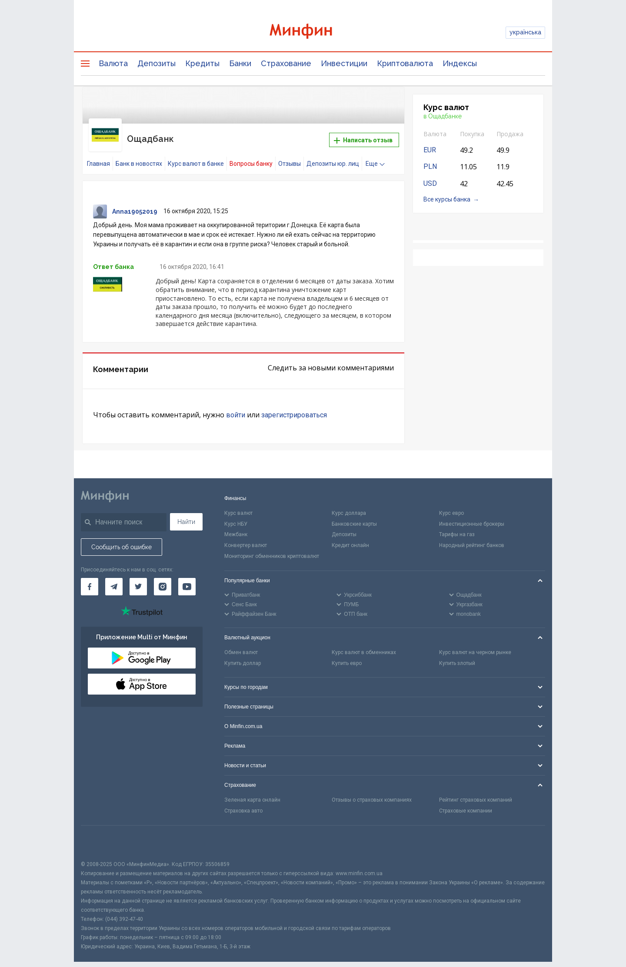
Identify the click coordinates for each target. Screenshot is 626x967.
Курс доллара (349, 504)
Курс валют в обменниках (364, 644)
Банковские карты (354, 515)
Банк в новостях (139, 155)
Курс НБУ (235, 515)
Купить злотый (457, 654)
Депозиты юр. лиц (332, 155)
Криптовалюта (405, 63)
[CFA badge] (100, 834)
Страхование (286, 63)
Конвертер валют (245, 537)
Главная (98, 155)
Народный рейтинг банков (471, 537)
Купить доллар (242, 654)
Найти (186, 513)
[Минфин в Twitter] (138, 578)
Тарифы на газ (457, 526)
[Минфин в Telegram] (114, 578)
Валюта (113, 63)
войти (235, 406)
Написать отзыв (363, 136)
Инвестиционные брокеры (471, 515)
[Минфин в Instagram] (162, 578)
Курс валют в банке (196, 155)
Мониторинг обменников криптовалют (271, 547)
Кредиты (202, 63)
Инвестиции (344, 63)
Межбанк (235, 526)
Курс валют (238, 504)
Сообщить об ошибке (121, 538)
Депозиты (156, 63)
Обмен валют (241, 644)
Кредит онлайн (350, 537)
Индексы (460, 63)
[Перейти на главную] (313, 32)
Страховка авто (243, 802)
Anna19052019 (134, 203)
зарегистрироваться (294, 406)
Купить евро (347, 654)
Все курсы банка (446, 199)
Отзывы (289, 155)
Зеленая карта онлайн (252, 792)
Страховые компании (465, 802)
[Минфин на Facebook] (89, 578)
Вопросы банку (251, 155)
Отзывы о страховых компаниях (372, 792)
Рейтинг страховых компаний (475, 792)
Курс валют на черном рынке (475, 644)
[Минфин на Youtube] (187, 578)
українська (525, 32)
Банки (240, 63)
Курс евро (451, 504)
